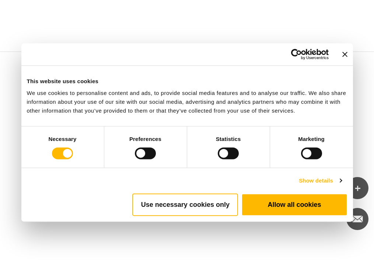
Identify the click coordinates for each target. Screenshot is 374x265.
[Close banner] (344, 54)
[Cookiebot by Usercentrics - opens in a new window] (296, 54)
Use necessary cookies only (185, 204)
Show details (316, 180)
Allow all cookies (294, 204)
